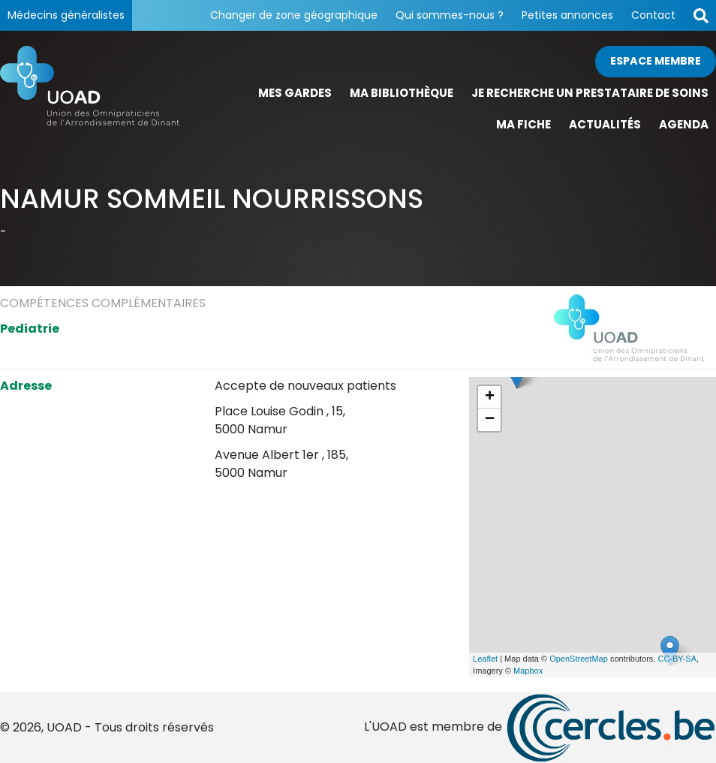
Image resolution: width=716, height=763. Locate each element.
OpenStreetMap (578, 658)
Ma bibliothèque (401, 93)
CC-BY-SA (676, 658)
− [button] (490, 420)
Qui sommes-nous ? (450, 15)
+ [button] (490, 397)
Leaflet (485, 658)
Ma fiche (523, 124)
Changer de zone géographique (294, 15)
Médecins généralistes (66, 15)
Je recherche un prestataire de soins (589, 93)
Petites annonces (567, 15)
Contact (653, 15)
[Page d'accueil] (89, 93)
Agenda (683, 124)
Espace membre (655, 60)
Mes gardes (295, 93)
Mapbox (528, 670)
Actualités (605, 124)
